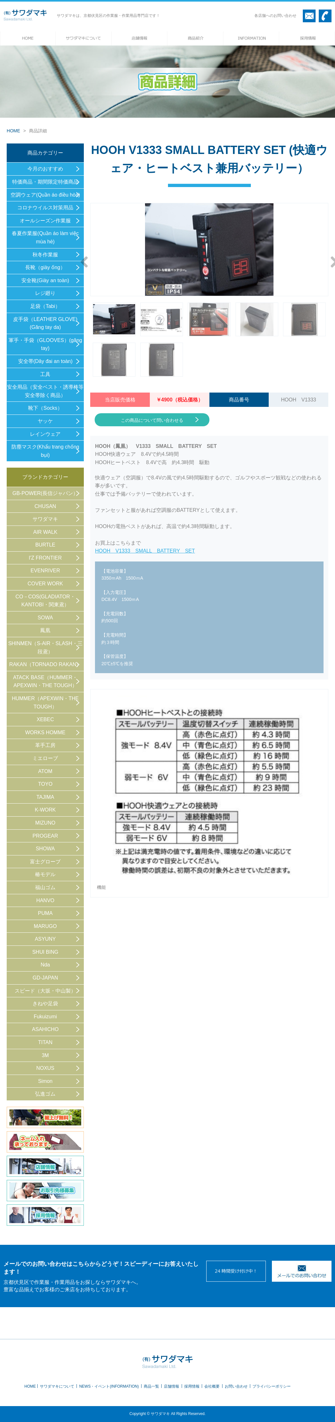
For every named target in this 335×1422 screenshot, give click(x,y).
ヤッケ (45, 421)
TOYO (45, 784)
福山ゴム (45, 887)
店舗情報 (171, 1386)
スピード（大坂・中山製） (45, 990)
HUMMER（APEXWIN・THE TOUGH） (45, 702)
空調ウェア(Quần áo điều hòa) (45, 195)
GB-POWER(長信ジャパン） (45, 493)
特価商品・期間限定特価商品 (45, 182)
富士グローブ (45, 861)
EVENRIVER (45, 570)
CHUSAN (45, 506)
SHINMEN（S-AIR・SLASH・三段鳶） (45, 647)
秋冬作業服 (45, 254)
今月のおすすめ (45, 168)
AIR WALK (45, 532)
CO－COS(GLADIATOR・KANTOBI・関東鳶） (45, 601)
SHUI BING (45, 952)
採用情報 (192, 1386)
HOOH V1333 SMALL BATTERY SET (145, 551)
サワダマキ (45, 519)
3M (45, 1055)
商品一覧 (151, 1386)
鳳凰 (45, 630)
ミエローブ (45, 758)
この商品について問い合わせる (152, 420)
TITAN (45, 1042)
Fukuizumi (45, 1016)
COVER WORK (45, 583)
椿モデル (45, 874)
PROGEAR (45, 836)
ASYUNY (45, 939)
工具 (45, 374)
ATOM (45, 771)
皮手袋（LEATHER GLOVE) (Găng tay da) (45, 323)
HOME (13, 130)
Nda (45, 964)
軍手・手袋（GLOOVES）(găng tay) (45, 344)
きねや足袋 (45, 1003)
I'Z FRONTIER (45, 558)
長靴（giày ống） (45, 267)
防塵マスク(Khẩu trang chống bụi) (45, 451)
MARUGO (45, 926)
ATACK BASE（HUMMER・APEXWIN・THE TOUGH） (45, 681)
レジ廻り (45, 293)
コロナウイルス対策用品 (45, 207)
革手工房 (45, 745)
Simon (45, 1081)
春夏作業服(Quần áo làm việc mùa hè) (45, 237)
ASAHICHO (45, 1029)
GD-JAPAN (45, 977)
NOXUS (45, 1068)
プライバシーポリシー (271, 1386)
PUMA (45, 913)
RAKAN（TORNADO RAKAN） (45, 664)
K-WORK (45, 809)
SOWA (45, 617)
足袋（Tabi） (45, 306)
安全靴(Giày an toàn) (45, 280)
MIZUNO (45, 823)
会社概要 (212, 1386)
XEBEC (45, 719)
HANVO (45, 900)
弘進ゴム (45, 1094)
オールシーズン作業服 (45, 220)
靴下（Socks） (45, 408)
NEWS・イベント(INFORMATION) (109, 1386)
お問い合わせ (236, 1386)
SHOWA (45, 848)
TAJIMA (45, 797)
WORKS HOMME (45, 732)
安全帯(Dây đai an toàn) (45, 361)
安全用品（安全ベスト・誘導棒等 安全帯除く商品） (45, 391)
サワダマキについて (57, 1386)
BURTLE (45, 544)
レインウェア (45, 434)
